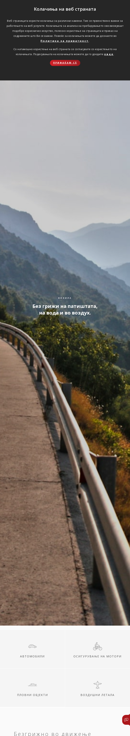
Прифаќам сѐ (65, 62)
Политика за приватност (65, 41)
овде (109, 54)
